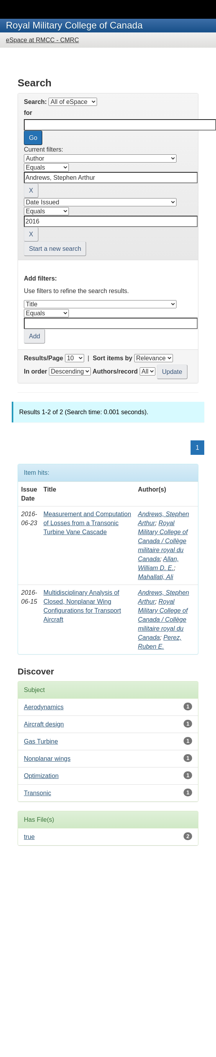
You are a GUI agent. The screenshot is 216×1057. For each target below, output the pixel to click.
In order (35, 371)
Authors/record (115, 371)
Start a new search (55, 248)
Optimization (41, 776)
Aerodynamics (43, 707)
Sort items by (112, 358)
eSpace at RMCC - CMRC (42, 40)
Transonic (37, 793)
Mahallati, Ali (155, 577)
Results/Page (43, 358)
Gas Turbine (41, 741)
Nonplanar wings (47, 758)
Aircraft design (44, 724)
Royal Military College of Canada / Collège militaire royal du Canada (162, 541)
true (29, 836)
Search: (35, 101)
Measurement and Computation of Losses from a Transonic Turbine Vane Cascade (87, 523)
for (28, 112)
